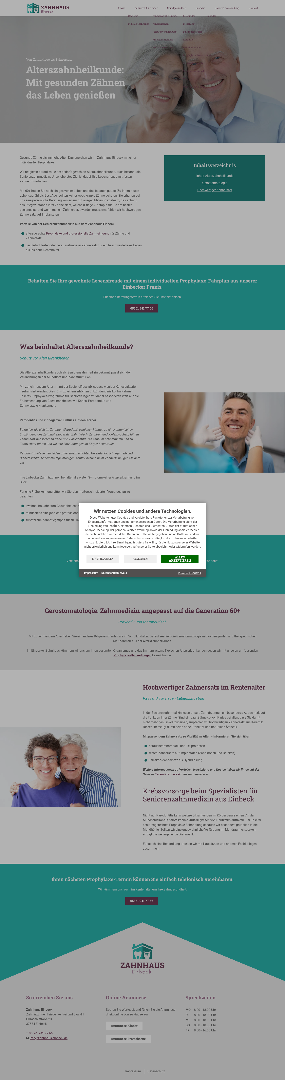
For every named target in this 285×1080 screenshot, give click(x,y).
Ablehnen (140, 558)
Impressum (91, 572)
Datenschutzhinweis (114, 572)
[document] (142, 531)
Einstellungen (103, 558)
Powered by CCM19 (189, 573)
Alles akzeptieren (180, 558)
